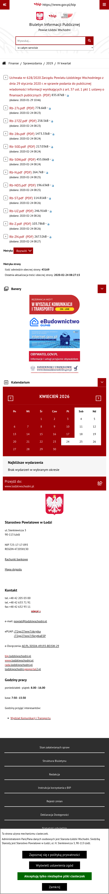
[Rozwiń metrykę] (23, 251)
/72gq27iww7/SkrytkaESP (30, 636)
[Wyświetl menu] (104, 5)
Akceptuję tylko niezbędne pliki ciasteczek (54, 876)
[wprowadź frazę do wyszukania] (50, 40)
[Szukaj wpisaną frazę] (90, 40)
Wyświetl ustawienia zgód (54, 865)
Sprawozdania (32, 63)
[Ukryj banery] (102, 289)
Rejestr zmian (55, 801)
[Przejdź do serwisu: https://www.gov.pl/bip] (54, 4)
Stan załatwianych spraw (55, 747)
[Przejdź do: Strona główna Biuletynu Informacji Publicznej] (4, 63)
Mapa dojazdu (13, 569)
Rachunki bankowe (16, 559)
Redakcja (54, 774)
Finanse (14, 63)
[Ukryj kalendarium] (102, 382)
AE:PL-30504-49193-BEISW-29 (40, 646)
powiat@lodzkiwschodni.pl (30, 621)
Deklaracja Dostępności (54, 814)
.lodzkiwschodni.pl (18, 656)
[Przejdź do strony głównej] (54, 23)
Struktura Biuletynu (54, 761)
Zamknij (54, 887)
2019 (49, 63)
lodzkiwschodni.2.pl (23, 669)
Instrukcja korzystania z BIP (54, 787)
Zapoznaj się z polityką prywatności (54, 855)
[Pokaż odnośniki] (5, 5)
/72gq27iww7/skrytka (27, 631)
